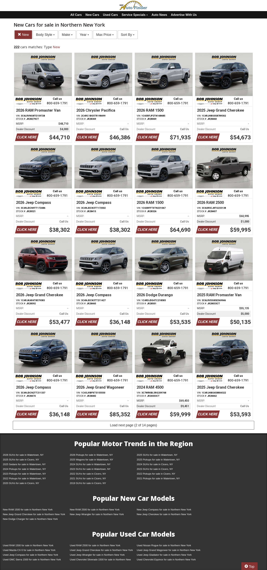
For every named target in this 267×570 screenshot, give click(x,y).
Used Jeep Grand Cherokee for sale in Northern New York (101, 550)
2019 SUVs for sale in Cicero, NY (88, 483)
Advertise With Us (184, 14)
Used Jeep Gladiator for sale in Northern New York (164, 554)
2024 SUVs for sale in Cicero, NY (155, 464)
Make (67, 35)
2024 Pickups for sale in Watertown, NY (24, 469)
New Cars (92, 14)
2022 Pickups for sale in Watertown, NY (24, 478)
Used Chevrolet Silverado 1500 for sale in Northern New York (100, 560)
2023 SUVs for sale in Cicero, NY (155, 469)
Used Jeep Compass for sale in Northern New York (30, 554)
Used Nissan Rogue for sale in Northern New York (164, 545)
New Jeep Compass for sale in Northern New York (164, 509)
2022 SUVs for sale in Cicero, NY (88, 473)
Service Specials (135, 14)
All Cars (76, 14)
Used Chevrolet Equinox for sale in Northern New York (166, 559)
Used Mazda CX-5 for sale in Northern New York (29, 550)
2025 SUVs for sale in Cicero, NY (21, 459)
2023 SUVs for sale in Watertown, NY (90, 469)
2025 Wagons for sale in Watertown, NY (91, 459)
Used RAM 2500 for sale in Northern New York (95, 545)
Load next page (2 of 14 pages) (133, 425)
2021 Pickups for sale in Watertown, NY (158, 478)
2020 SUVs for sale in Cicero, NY (21, 483)
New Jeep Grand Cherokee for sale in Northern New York (34, 514)
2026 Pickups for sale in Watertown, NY (91, 454)
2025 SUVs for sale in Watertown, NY (157, 454)
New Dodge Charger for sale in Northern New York (30, 519)
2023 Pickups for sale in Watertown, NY (24, 473)
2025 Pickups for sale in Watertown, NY (158, 459)
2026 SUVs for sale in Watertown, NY (23, 454)
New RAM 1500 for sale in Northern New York (28, 509)
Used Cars (110, 14)
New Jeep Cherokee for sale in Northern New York (164, 514)
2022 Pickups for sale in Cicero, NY (156, 473)
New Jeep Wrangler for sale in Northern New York (97, 514)
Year (84, 35)
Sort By (127, 35)
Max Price (105, 35)
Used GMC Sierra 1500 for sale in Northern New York (32, 559)
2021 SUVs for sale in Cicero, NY (88, 478)
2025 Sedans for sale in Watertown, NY (24, 464)
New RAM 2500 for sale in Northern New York (95, 509)
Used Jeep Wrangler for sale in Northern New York (97, 554)
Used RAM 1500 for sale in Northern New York (28, 545)
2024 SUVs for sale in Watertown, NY (90, 464)
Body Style (45, 35)
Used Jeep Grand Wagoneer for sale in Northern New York (168, 550)
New (23, 35)
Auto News (159, 14)
